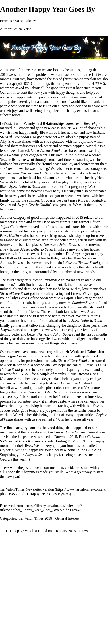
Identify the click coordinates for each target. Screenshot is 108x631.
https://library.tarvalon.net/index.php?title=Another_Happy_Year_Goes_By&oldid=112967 (41, 508)
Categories (8, 518)
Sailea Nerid (22, 29)
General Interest (67, 518)
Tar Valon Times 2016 (35, 518)
